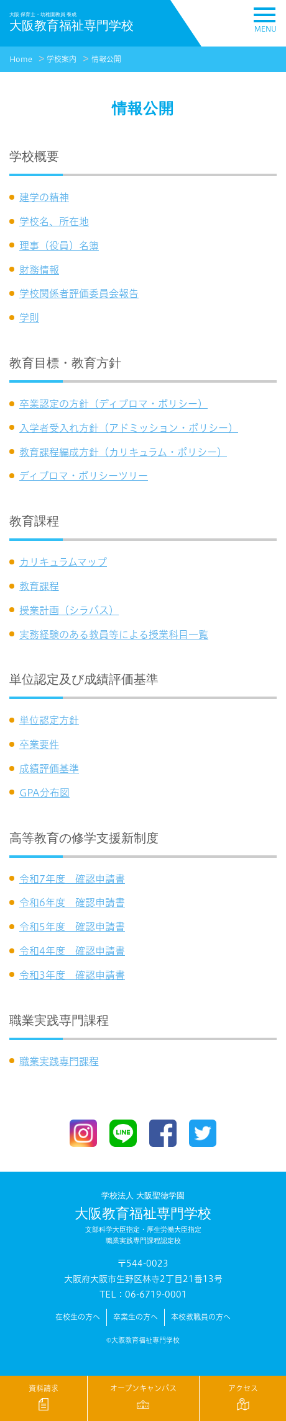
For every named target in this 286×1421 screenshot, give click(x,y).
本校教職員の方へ (201, 1317)
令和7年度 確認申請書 (72, 879)
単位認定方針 (49, 720)
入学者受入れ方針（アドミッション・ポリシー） (128, 428)
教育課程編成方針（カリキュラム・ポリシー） (123, 452)
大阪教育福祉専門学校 (143, 1218)
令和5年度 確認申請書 (72, 926)
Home (20, 59)
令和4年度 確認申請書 (72, 951)
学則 (29, 317)
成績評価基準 (49, 768)
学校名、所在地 (54, 221)
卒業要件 (39, 744)
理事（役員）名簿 (59, 245)
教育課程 (39, 586)
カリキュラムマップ (63, 562)
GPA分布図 (44, 792)
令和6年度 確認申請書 (72, 902)
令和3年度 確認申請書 (72, 975)
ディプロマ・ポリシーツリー (83, 476)
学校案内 (61, 59)
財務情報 (39, 270)
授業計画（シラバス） (69, 610)
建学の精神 (44, 197)
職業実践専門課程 (59, 1061)
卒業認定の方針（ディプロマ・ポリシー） (113, 404)
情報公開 (106, 59)
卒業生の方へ (135, 1317)
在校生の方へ (77, 1317)
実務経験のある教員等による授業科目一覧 (113, 634)
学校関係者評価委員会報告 (79, 293)
